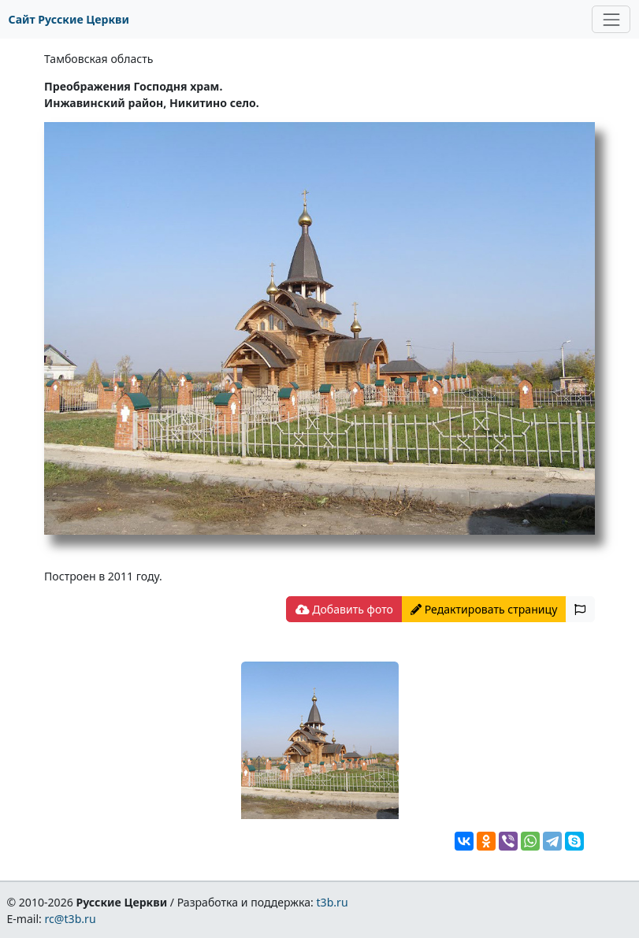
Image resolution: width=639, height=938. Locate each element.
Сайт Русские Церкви (69, 19)
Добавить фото (344, 609)
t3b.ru (332, 902)
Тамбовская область (98, 58)
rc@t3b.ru (70, 918)
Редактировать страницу (484, 609)
